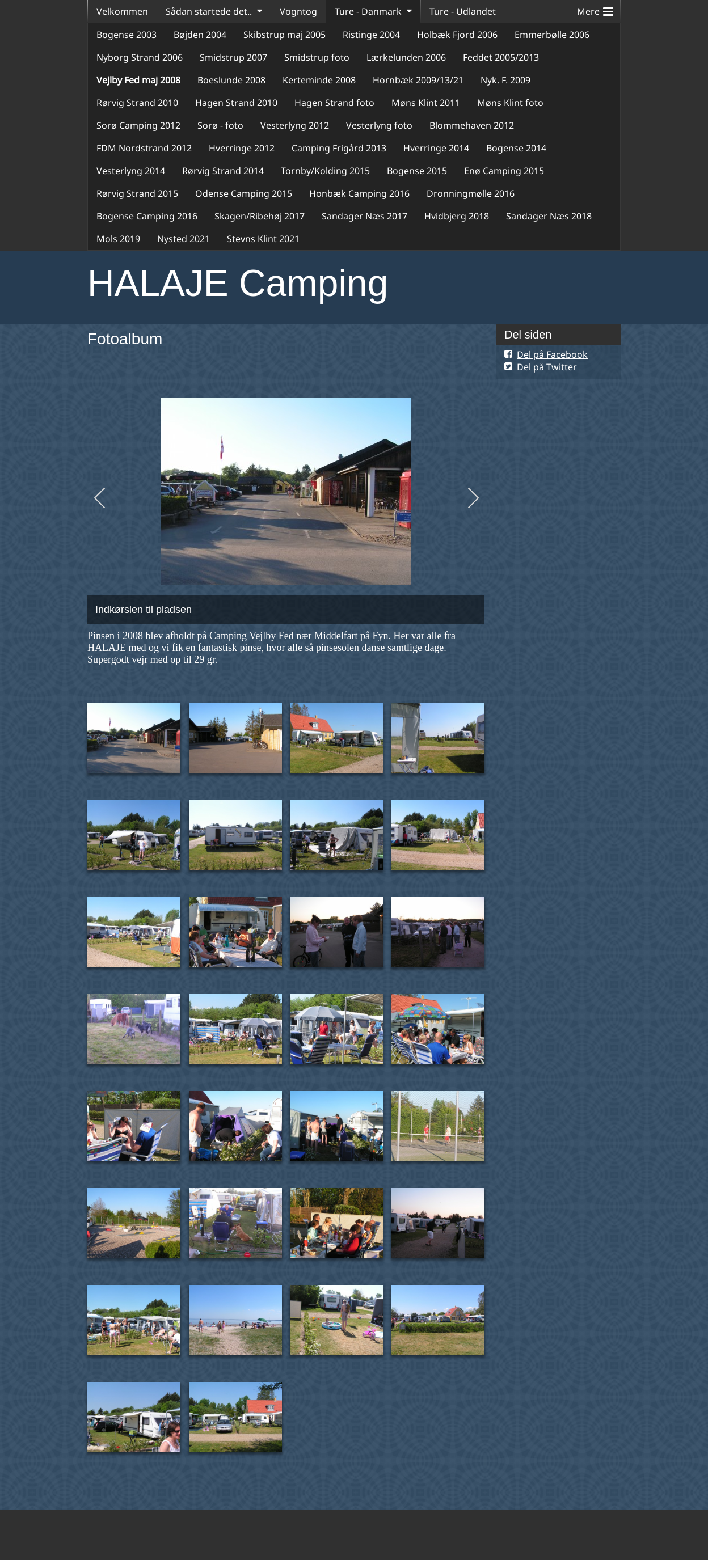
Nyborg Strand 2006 (139, 57)
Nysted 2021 (183, 238)
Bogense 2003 (126, 34)
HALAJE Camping (237, 283)
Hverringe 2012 (242, 148)
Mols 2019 (118, 238)
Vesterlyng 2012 (294, 125)
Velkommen (122, 11)
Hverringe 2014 (436, 148)
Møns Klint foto (510, 102)
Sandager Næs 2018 (549, 216)
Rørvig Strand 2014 (223, 170)
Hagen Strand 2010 (236, 102)
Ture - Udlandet (462, 11)
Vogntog (298, 11)
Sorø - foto (220, 125)
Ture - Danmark (368, 11)
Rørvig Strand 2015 (137, 193)
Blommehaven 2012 (471, 125)
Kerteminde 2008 (319, 80)
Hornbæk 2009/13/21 (418, 80)
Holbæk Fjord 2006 (457, 34)
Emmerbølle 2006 (552, 34)
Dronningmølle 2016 (471, 193)
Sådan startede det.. (209, 11)
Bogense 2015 (417, 170)
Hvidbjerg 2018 (456, 216)
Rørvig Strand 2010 (137, 102)
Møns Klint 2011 (425, 102)
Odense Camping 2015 (243, 193)
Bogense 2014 (516, 148)
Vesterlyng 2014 (130, 170)
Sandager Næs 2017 (364, 216)
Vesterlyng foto (379, 125)
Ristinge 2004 (371, 34)
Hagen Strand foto (334, 102)
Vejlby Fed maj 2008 (138, 80)
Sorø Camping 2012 (138, 125)
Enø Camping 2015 (504, 170)
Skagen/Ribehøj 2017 (259, 216)
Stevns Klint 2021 (263, 238)
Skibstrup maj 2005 (284, 34)
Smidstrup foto (316, 57)
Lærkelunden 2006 (406, 57)
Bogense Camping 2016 (146, 216)
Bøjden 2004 (200, 34)
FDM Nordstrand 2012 (144, 148)
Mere (595, 9)
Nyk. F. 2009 (505, 80)
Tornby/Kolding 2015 (325, 170)
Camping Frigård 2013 (339, 148)
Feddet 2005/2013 (501, 57)
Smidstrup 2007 (233, 57)
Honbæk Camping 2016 (359, 193)
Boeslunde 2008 (231, 80)
